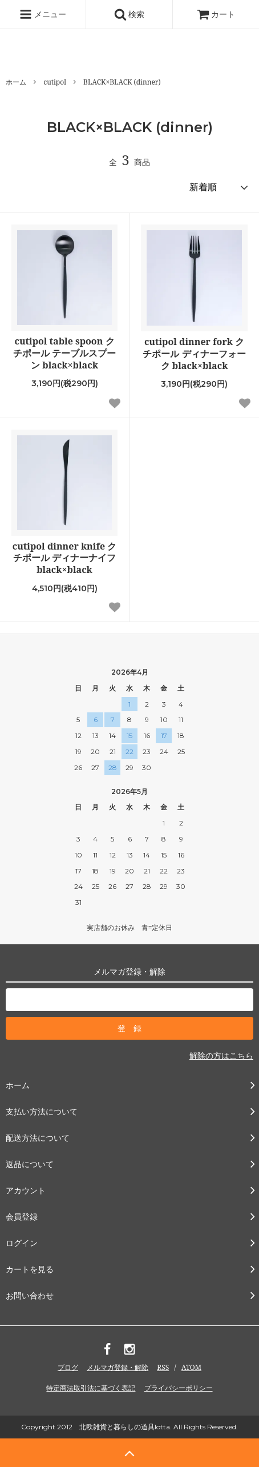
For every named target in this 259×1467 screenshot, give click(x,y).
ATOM (191, 1367)
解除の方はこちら (221, 1055)
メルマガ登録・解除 (117, 1367)
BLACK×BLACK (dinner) (122, 82)
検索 (129, 14)
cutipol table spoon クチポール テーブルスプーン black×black (64, 353)
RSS (163, 1367)
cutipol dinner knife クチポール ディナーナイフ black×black (65, 558)
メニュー (42, 14)
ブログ (68, 1367)
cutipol (54, 82)
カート (216, 14)
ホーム (16, 82)
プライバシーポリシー (178, 1388)
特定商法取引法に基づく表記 (90, 1388)
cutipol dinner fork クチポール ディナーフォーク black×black (194, 353)
